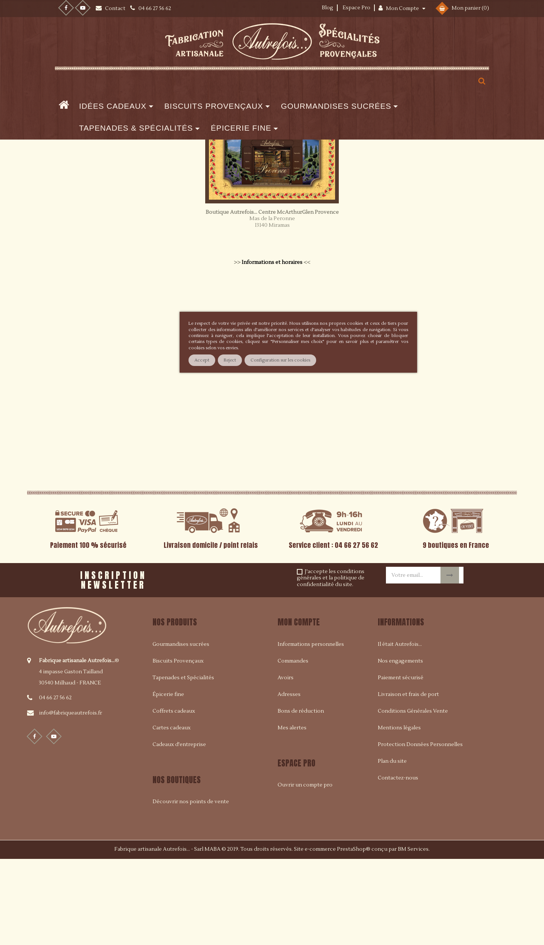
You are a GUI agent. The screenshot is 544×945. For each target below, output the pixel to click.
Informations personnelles (311, 730)
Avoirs (286, 764)
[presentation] (249, 663)
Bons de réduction (301, 797)
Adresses (289, 780)
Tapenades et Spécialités (183, 764)
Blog (327, 7)
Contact (116, 8)
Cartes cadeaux (172, 814)
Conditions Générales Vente (413, 797)
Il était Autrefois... (400, 730)
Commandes (293, 747)
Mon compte (299, 708)
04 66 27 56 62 (55, 784)
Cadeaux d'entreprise (179, 830)
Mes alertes (292, 814)
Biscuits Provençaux (178, 747)
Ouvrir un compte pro (305, 871)
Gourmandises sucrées (181, 730)
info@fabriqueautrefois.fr (70, 799)
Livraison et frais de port (408, 780)
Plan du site (392, 847)
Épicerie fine (168, 780)
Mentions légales (399, 814)
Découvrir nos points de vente (191, 887)
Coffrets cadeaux (174, 797)
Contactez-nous (398, 864)
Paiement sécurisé (400, 764)
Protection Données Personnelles (420, 830)
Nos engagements (400, 747)
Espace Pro (356, 7)
